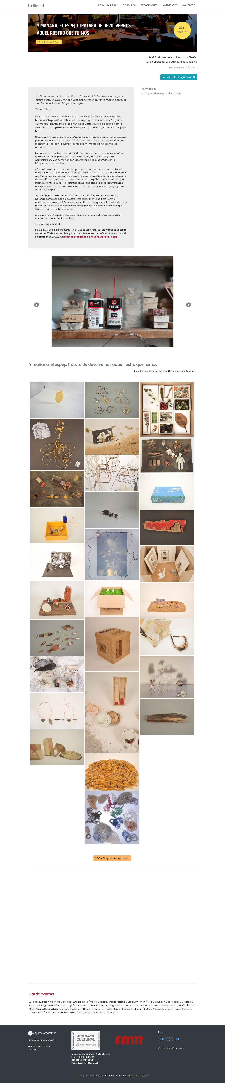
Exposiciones (149, 5)
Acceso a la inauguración (178, 77)
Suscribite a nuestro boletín (41, 1040)
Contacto (188, 5)
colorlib (144, 1075)
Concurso (129, 5)
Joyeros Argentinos (44, 1033)
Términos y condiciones (40, 1046)
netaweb (180, 1048)
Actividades (169, 5)
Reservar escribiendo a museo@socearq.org (89, 236)
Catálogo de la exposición (112, 858)
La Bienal (112, 5)
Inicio (100, 5)
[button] (36, 305)
